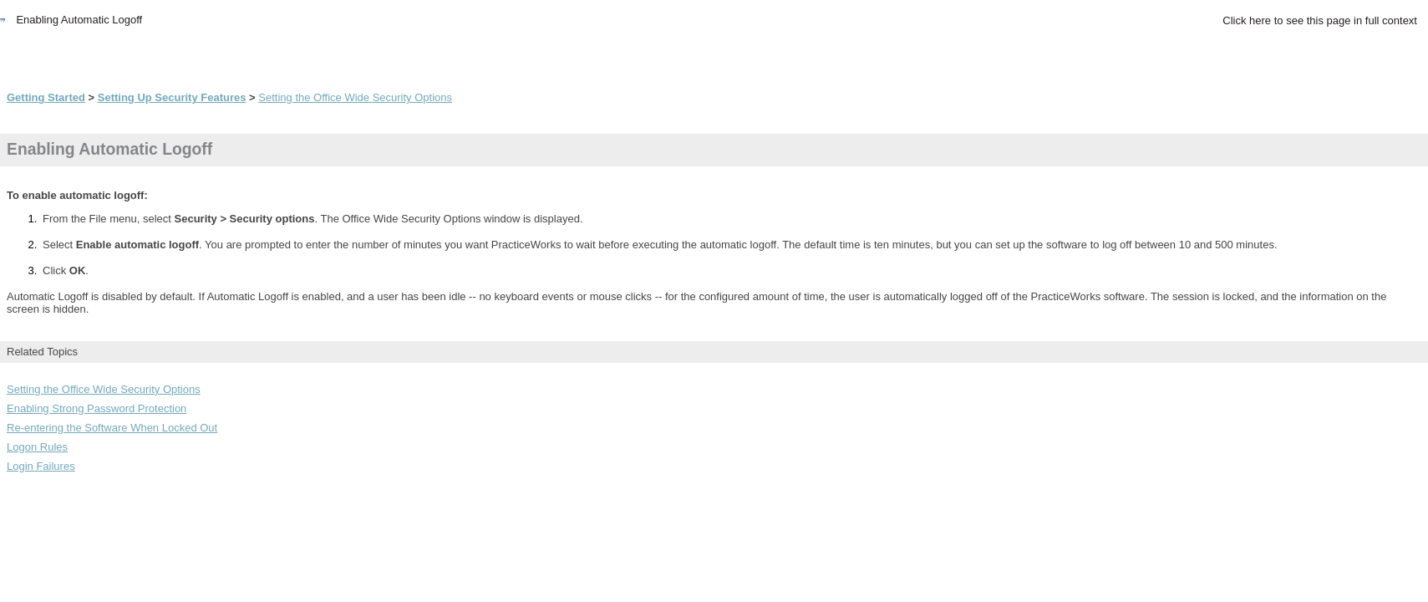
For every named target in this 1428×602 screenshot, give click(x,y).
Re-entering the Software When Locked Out (112, 427)
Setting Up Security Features (172, 97)
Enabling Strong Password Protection (96, 408)
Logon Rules (37, 447)
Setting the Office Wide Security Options (355, 97)
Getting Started (46, 97)
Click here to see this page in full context (1319, 20)
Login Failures (41, 466)
